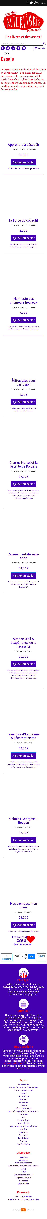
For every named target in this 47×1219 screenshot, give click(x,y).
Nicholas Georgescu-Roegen (23, 820)
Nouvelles (23, 1102)
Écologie (23, 1135)
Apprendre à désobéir (23, 144)
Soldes (23, 1129)
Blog (23, 1168)
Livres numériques (23, 1090)
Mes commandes (23, 1196)
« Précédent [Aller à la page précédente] (6, 957)
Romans (24, 1099)
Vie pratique (23, 1120)
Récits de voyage (23, 1108)
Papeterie (23, 1132)
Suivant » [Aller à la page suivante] (42, 957)
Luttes (23, 1140)
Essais (24, 1093)
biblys (23, 1210)
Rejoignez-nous (23, 1177)
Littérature (23, 1096)
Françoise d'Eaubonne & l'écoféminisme (23, 736)
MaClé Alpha (23, 1143)
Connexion (39, 3)
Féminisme (23, 1137)
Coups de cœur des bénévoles (23, 1087)
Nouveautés (23, 1084)
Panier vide (40, 48)
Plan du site (23, 1183)
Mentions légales (23, 1162)
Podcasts (23, 1180)
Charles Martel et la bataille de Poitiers (23, 464)
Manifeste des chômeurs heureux (23, 300)
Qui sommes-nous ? (23, 1174)
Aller (31, 956)
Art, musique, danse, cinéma (23, 1126)
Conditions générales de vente (23, 1165)
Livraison (23, 1159)
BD (23, 1117)
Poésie (23, 1105)
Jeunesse (23, 1114)
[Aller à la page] (21, 956)
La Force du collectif (23, 220)
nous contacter (13, 1063)
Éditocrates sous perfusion (23, 382)
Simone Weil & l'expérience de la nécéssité (23, 642)
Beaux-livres (23, 1123)
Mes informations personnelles (23, 1199)
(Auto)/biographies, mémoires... (23, 1111)
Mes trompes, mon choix (23, 905)
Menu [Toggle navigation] (7, 53)
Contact (24, 1156)
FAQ (24, 1171)
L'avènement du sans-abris (24, 556)
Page (16, 956)
